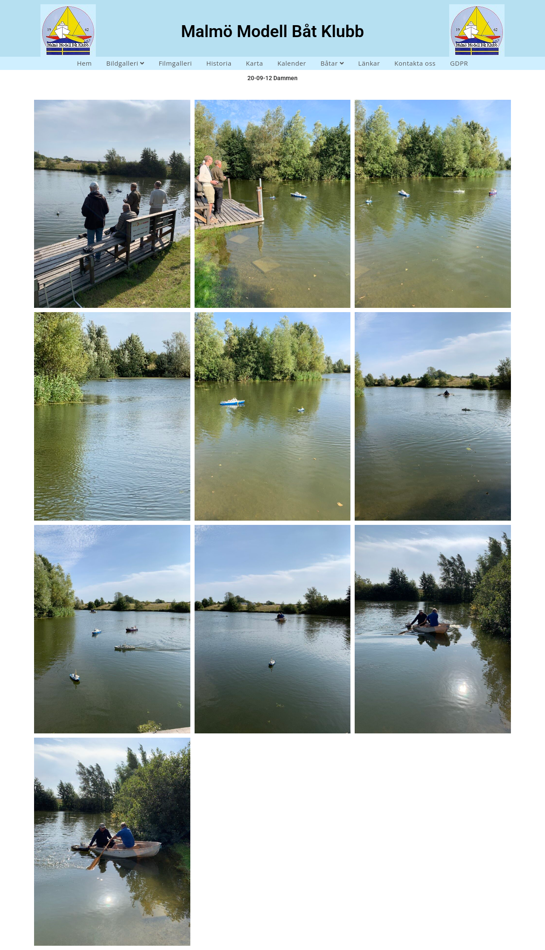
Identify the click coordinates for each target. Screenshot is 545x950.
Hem (84, 63)
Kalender (292, 63)
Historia (218, 63)
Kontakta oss (415, 63)
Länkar (369, 63)
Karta (254, 63)
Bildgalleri (125, 63)
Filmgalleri (175, 63)
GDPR (459, 63)
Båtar (332, 63)
